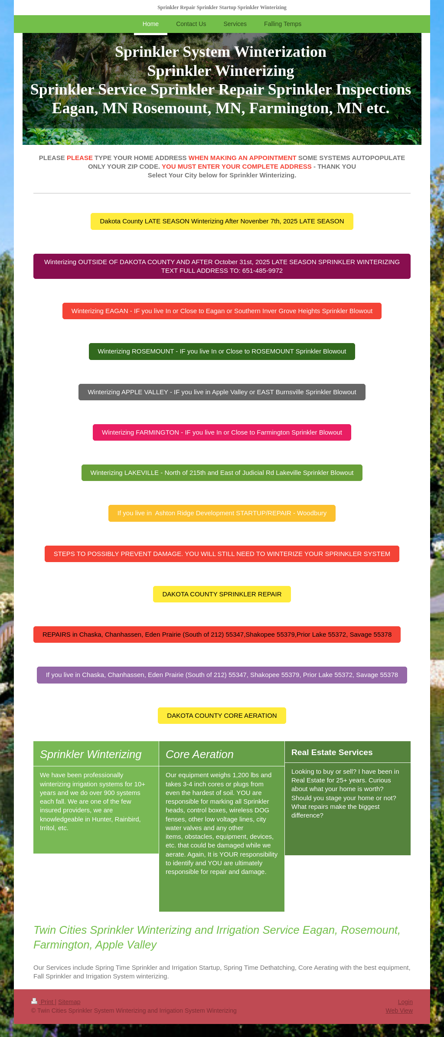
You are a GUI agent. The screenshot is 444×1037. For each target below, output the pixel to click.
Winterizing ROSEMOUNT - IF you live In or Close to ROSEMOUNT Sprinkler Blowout (222, 351)
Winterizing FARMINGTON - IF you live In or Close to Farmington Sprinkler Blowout (222, 432)
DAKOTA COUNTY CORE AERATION (222, 715)
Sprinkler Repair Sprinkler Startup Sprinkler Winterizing (222, 7)
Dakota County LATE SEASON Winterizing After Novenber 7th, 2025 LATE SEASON (222, 221)
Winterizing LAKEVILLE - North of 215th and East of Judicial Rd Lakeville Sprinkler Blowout (222, 472)
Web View (399, 1010)
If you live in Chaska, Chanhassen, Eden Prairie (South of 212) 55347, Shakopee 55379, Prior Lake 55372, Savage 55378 (222, 674)
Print (43, 1001)
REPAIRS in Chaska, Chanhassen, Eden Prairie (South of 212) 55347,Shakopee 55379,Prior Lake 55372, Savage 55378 (217, 634)
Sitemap (69, 1001)
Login (405, 1001)
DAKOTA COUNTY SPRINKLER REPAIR (221, 594)
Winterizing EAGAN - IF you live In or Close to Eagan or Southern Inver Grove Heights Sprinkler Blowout (222, 310)
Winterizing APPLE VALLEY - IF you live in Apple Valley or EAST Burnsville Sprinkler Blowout (222, 392)
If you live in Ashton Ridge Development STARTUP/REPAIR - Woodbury (222, 513)
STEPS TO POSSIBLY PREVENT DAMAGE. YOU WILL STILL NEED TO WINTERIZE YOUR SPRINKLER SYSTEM (222, 553)
